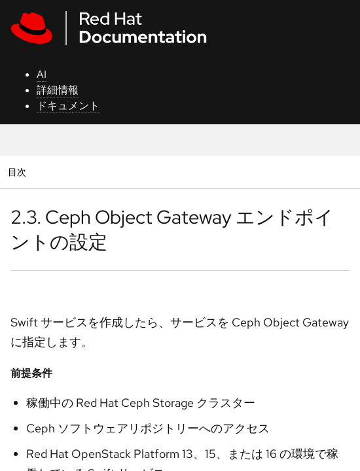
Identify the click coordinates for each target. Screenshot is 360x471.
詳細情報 (58, 90)
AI (41, 74)
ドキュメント (68, 106)
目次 (18, 172)
